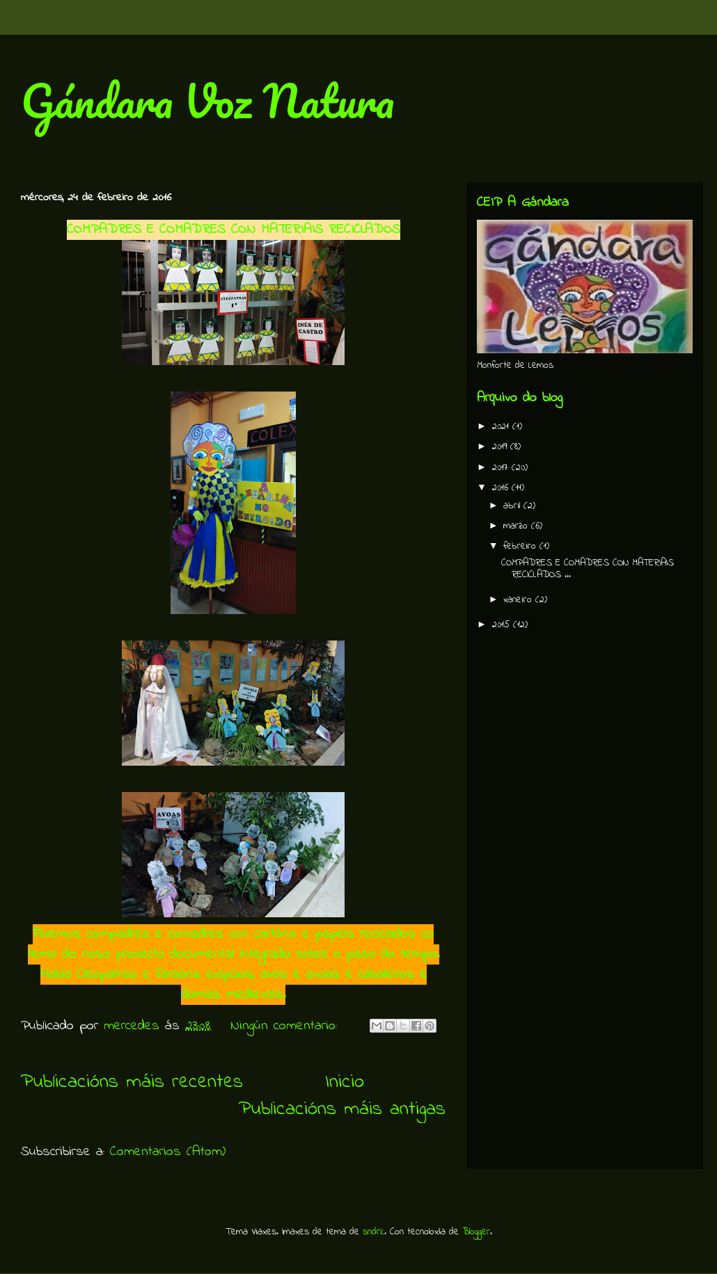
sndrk (373, 1232)
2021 (502, 426)
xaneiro (519, 599)
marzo (517, 526)
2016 (502, 488)
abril (513, 506)
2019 (501, 447)
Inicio (344, 1082)
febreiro (521, 546)
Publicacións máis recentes (132, 1082)
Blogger (476, 1232)
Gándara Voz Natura (207, 100)
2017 (502, 467)
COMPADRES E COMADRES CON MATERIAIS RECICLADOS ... (587, 569)
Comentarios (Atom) (168, 1152)
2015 (502, 625)
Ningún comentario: (286, 1026)
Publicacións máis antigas (342, 1109)
